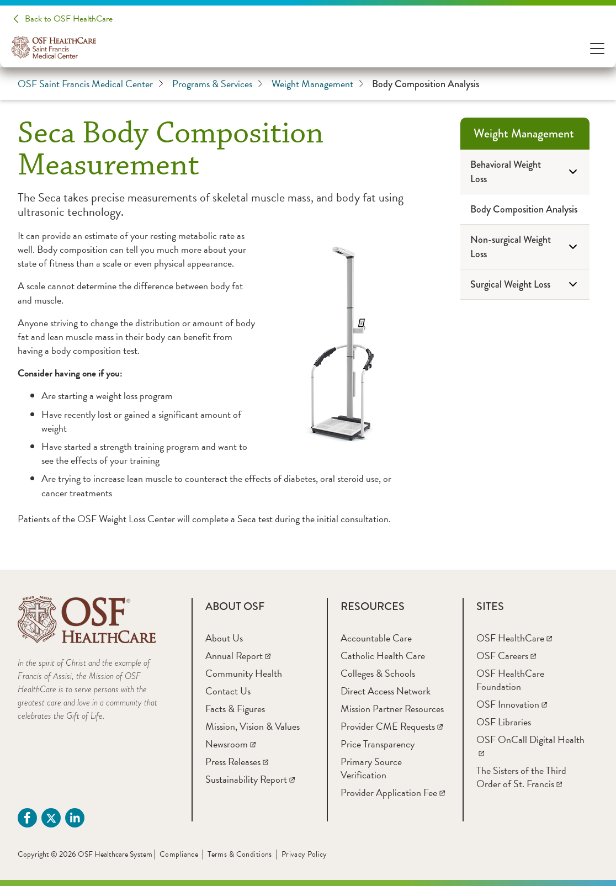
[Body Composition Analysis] (525, 209)
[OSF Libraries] (503, 721)
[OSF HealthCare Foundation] (510, 680)
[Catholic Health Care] (383, 655)
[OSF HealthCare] (514, 637)
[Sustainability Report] (250, 779)
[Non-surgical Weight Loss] (525, 247)
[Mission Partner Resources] (392, 708)
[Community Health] (243, 673)
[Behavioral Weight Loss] (525, 172)
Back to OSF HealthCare (69, 18)
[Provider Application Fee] (393, 792)
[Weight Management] (525, 134)
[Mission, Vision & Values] (252, 726)
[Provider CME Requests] (392, 726)
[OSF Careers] (506, 655)
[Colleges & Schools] (378, 673)
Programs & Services (217, 84)
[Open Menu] (597, 47)
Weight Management (318, 84)
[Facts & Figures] (235, 708)
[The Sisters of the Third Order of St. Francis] (521, 777)
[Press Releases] (236, 761)
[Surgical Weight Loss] (525, 284)
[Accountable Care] (376, 637)
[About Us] (224, 637)
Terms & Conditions (240, 854)
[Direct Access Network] (386, 690)
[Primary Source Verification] (371, 768)
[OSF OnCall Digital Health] (530, 746)
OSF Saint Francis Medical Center (90, 84)
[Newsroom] (230, 743)
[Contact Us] (228, 690)
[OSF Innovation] (511, 704)
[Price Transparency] (378, 743)
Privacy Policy (304, 854)
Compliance (179, 854)
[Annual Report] (237, 655)
